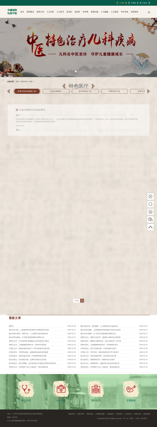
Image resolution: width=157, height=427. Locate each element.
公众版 (121, 3)
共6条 (76, 300)
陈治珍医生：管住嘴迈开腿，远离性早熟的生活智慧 (27, 359)
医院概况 (30, 12)
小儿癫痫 (104, 12)
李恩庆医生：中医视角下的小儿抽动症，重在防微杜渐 (100, 367)
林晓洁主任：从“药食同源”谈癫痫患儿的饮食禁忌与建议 (29, 341)
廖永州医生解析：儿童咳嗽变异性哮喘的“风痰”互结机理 (101, 330)
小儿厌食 (50, 12)
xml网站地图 (100, 414)
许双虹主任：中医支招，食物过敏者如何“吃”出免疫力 (100, 352)
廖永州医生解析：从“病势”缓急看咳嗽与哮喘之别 (26, 337)
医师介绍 (40, 12)
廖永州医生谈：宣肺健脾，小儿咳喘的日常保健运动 (99, 326)
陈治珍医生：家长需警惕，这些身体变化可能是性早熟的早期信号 (32, 363)
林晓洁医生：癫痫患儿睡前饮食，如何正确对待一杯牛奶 (101, 341)
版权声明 (71, 414)
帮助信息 (90, 414)
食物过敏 (94, 12)
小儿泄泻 (60, 12)
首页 (22, 12)
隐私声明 (81, 414)
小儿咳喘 (114, 12)
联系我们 (119, 414)
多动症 (69, 12)
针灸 (30, 81)
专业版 (133, 3)
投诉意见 (128, 414)
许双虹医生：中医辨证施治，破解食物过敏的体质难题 (28, 352)
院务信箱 (137, 414)
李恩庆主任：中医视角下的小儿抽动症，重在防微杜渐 (28, 367)
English (144, 3)
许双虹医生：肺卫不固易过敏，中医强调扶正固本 (98, 348)
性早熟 (85, 12)
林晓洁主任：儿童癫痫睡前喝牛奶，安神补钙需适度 (27, 345)
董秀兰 (11, 326)
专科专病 (124, 12)
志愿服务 (110, 414)
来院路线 (134, 12)
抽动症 (77, 12)
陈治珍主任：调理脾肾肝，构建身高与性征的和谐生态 (100, 363)
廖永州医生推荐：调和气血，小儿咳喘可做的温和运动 (28, 333)
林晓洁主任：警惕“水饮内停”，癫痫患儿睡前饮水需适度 (101, 337)
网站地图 (146, 414)
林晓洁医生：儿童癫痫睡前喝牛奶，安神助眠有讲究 (99, 345)
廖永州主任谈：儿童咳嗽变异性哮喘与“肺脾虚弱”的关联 (29, 330)
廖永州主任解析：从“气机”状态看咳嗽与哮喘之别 (98, 333)
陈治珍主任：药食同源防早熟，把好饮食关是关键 (98, 356)
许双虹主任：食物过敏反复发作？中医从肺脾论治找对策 (29, 348)
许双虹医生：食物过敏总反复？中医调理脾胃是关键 (27, 356)
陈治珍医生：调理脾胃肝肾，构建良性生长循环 (98, 359)
